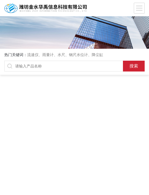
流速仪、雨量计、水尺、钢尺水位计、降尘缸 (65, 55)
